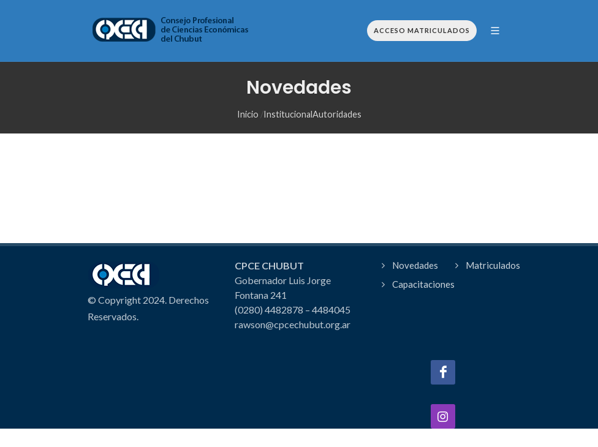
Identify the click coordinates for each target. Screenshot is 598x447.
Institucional (287, 114)
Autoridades (336, 114)
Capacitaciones (423, 284)
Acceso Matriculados (422, 30)
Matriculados (493, 265)
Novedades (415, 265)
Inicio (248, 114)
